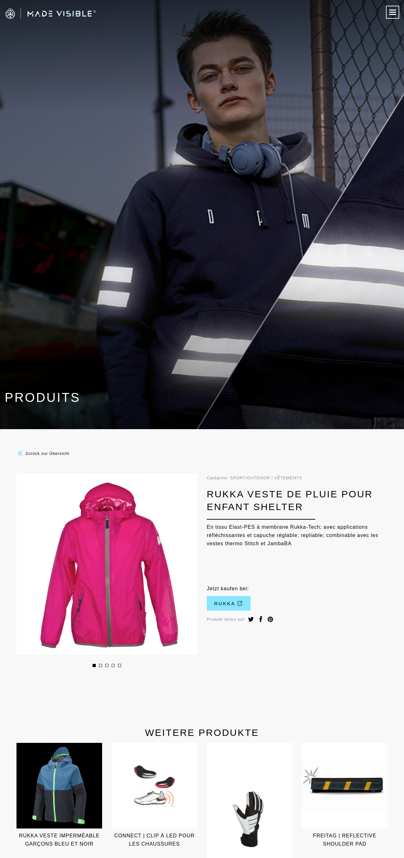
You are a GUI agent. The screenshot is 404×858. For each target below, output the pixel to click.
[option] (106, 564)
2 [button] (100, 665)
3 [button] (106, 665)
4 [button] (113, 665)
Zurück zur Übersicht (42, 453)
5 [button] (119, 665)
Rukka (228, 603)
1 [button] (94, 665)
